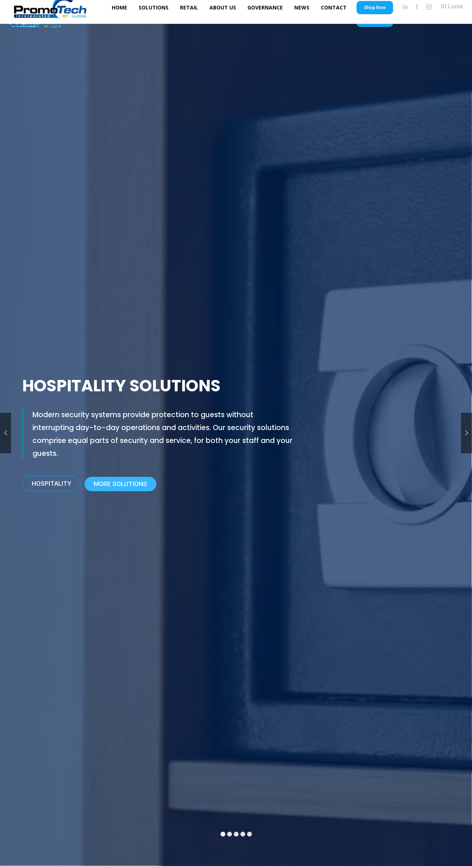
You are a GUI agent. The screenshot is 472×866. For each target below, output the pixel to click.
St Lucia (452, 19)
